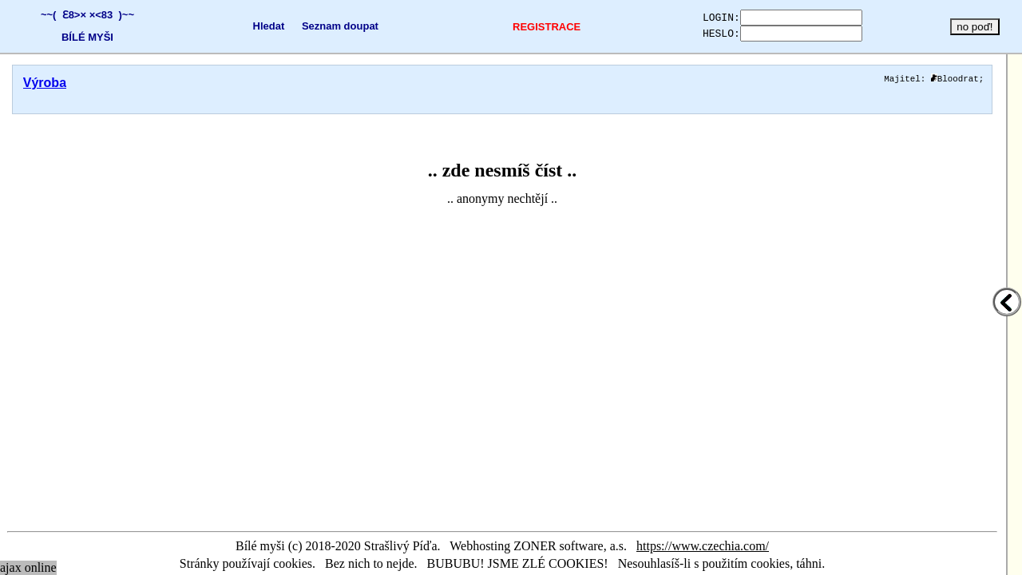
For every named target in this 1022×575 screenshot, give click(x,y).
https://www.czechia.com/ (702, 546)
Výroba (44, 82)
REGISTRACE (520, 27)
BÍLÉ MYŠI (83, 37)
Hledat (253, 26)
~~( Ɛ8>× (59, 15)
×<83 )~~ (107, 15)
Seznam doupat (325, 26)
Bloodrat (955, 79)
